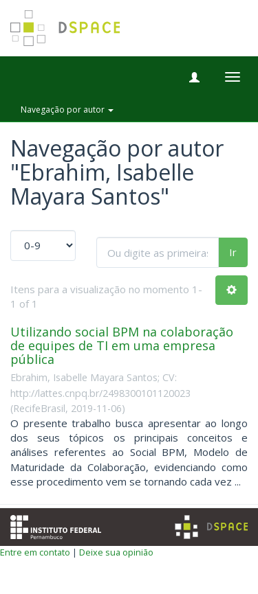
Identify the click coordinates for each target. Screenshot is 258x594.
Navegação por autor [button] (67, 109)
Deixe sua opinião (116, 552)
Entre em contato (35, 552)
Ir (233, 252)
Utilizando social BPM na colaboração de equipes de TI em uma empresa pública (121, 345)
